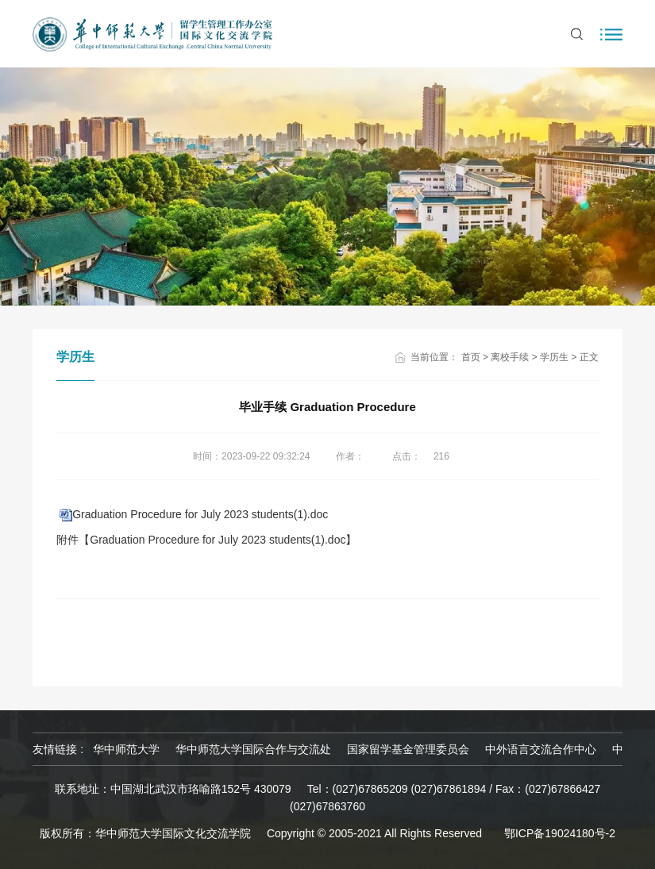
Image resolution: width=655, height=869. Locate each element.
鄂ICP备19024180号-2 (559, 833)
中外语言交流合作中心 (540, 749)
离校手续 (510, 357)
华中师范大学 (126, 749)
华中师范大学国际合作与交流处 (253, 749)
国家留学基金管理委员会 (408, 749)
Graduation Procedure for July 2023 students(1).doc (200, 514)
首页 (470, 357)
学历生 (554, 357)
